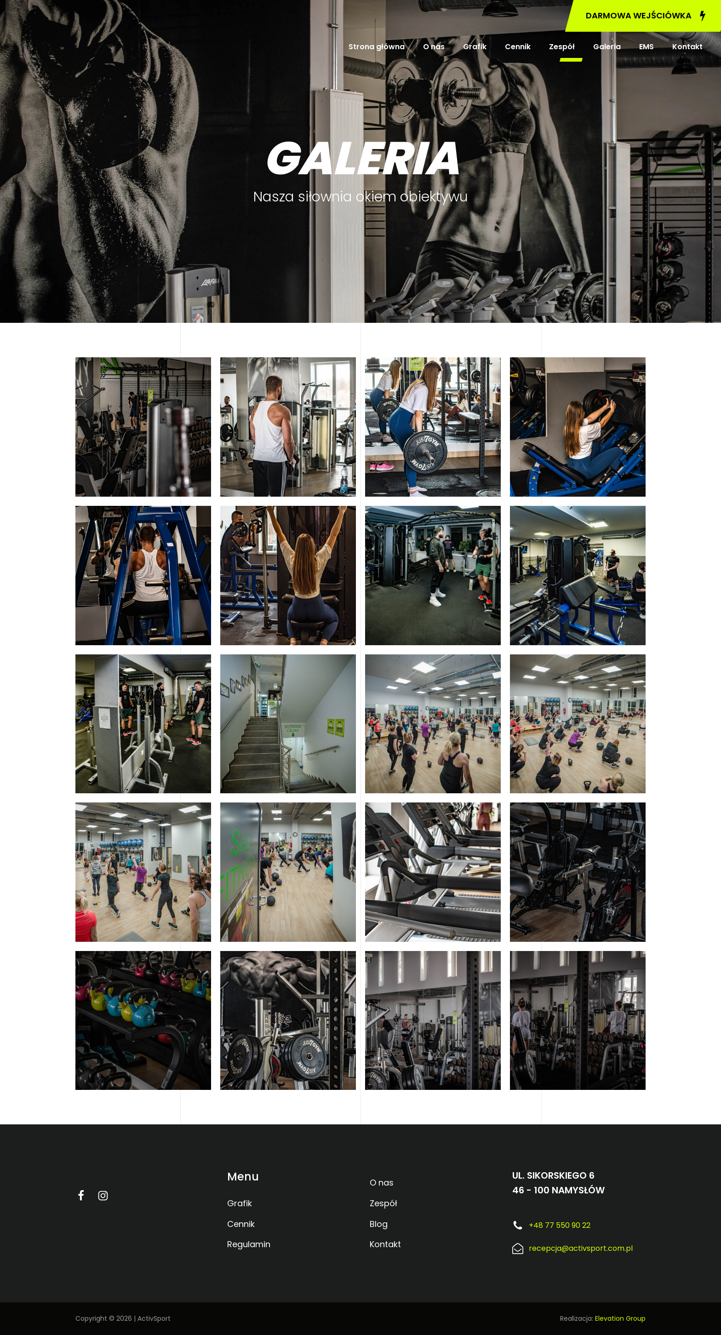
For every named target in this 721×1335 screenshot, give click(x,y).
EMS (646, 46)
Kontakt (687, 46)
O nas (434, 46)
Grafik (474, 46)
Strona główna (377, 46)
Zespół (562, 46)
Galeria (607, 46)
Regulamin (248, 1244)
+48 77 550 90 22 (559, 1225)
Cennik (518, 46)
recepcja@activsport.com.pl (581, 1248)
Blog (379, 1224)
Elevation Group (620, 1318)
